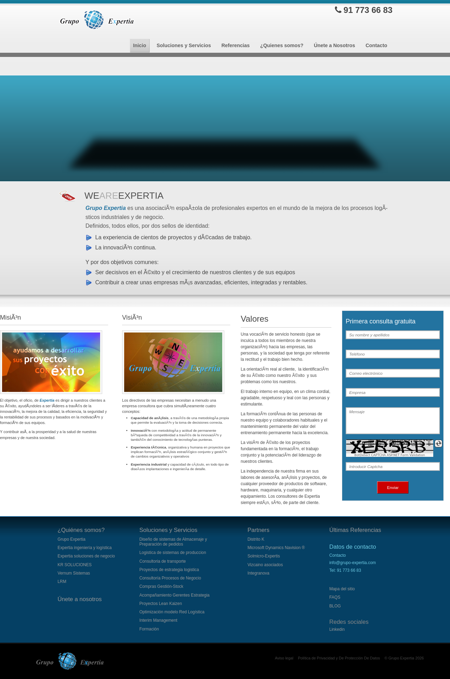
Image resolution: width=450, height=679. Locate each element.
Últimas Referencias (355, 530)
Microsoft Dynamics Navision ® (276, 547)
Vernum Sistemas (74, 573)
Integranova (258, 573)
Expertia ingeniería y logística (85, 547)
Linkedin (337, 629)
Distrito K (255, 539)
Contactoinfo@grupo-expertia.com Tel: (352, 563)
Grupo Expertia (71, 539)
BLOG (335, 606)
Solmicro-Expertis (263, 556)
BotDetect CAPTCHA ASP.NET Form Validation (389, 455)
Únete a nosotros (80, 599)
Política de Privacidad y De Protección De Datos (339, 658)
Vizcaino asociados (265, 564)
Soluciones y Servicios (168, 530)
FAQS (334, 597)
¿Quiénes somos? (81, 530)
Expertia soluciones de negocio (86, 556)
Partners (258, 530)
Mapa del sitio (342, 588)
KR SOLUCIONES (75, 564)
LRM (62, 581)
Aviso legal (284, 658)
